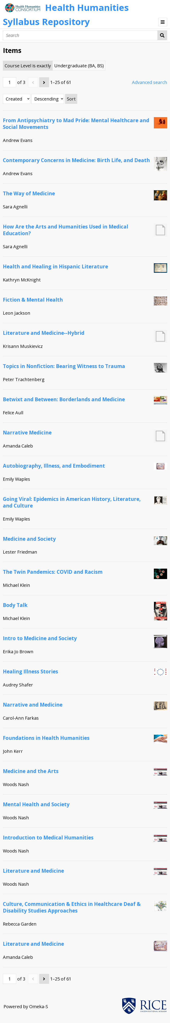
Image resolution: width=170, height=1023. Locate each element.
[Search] (80, 35)
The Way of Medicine (29, 193)
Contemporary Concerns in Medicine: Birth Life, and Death (76, 160)
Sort (71, 99)
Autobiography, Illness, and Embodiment (54, 465)
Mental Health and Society (36, 804)
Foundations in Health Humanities (46, 737)
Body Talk (15, 605)
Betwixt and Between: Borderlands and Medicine (64, 399)
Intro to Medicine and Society (40, 638)
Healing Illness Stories (30, 671)
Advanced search (149, 82)
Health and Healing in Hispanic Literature (55, 266)
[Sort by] (16, 99)
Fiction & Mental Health (33, 299)
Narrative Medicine (27, 432)
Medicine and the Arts (30, 771)
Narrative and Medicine (32, 704)
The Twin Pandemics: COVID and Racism (52, 571)
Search (162, 35)
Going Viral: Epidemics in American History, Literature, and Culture (72, 502)
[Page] (9, 82)
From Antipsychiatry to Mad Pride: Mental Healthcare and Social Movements (76, 123)
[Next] (44, 82)
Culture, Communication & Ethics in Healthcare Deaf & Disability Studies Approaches (72, 907)
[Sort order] (47, 99)
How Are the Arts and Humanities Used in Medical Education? (65, 230)
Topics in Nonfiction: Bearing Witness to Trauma (64, 366)
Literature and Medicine (33, 870)
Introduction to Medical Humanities (48, 837)
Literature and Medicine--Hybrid (43, 332)
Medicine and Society (29, 538)
